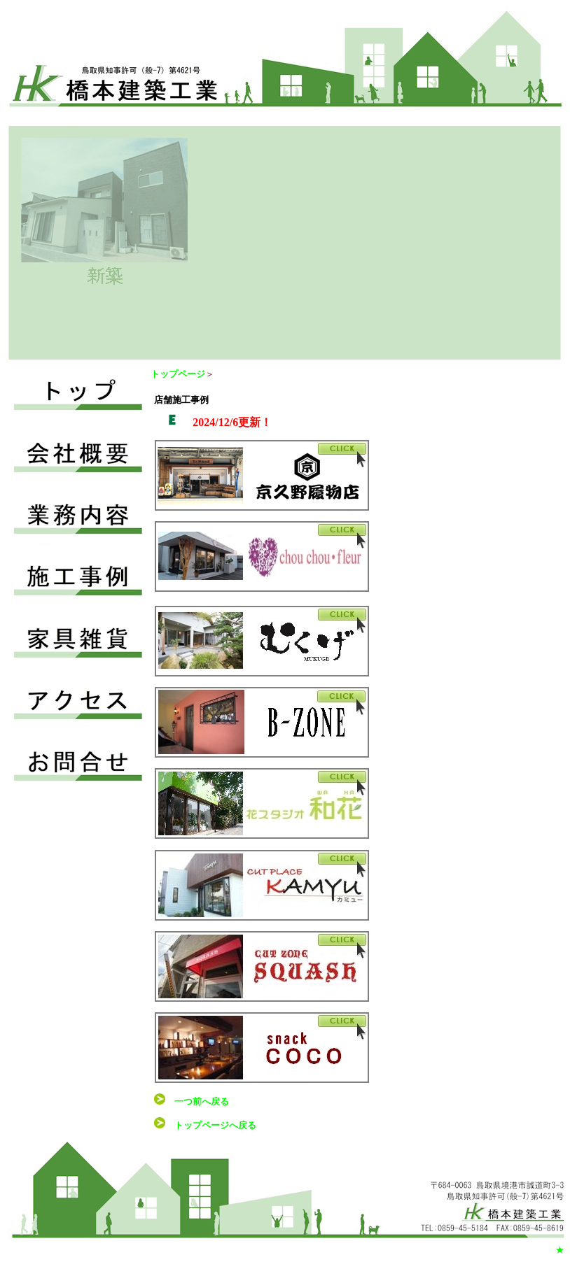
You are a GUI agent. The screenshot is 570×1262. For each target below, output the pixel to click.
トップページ (178, 374)
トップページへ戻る (215, 1125)
